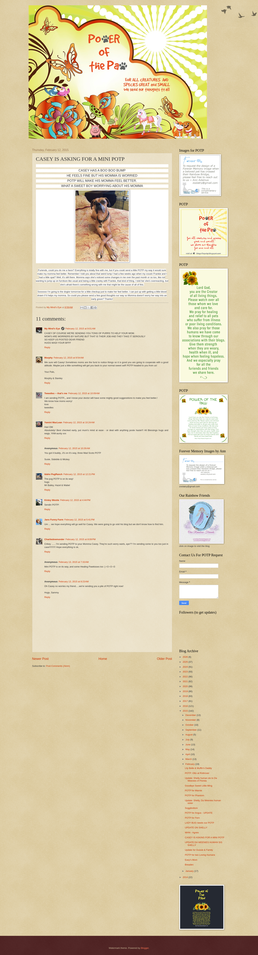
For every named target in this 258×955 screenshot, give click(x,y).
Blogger (145, 948)
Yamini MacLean (53, 422)
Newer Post (40, 659)
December (191, 715)
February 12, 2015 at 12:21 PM (79, 474)
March (188, 759)
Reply (47, 347)
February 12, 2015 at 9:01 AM (80, 328)
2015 (185, 711)
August (189, 734)
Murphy (48, 357)
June (188, 744)
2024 (185, 667)
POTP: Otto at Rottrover (197, 773)
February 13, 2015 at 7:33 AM (74, 562)
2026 (185, 657)
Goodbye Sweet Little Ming (198, 785)
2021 (185, 681)
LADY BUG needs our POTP (199, 822)
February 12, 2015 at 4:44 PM (75, 500)
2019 (185, 691)
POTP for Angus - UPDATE (199, 813)
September (191, 729)
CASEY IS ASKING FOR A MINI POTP (204, 837)
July (187, 739)
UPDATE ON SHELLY (196, 827)
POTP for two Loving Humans (200, 855)
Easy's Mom (191, 860)
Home (103, 659)
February (190, 764)
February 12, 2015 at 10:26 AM (74, 448)
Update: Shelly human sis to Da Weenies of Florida (201, 779)
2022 (185, 676)
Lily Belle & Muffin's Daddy (198, 768)
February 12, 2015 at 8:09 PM (81, 539)
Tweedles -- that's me (55, 393)
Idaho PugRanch (53, 474)
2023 (185, 671)
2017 (185, 701)
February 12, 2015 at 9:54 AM (69, 357)
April (188, 754)
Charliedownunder (54, 539)
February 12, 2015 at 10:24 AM (79, 422)
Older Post (164, 659)
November (191, 720)
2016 (185, 706)
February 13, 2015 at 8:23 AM (74, 581)
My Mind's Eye (52, 328)
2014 (185, 877)
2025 (185, 662)
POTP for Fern (192, 817)
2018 (185, 696)
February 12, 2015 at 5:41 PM (79, 519)
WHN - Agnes (192, 832)
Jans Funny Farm (53, 519)
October (189, 725)
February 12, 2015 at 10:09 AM (84, 393)
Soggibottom (191, 808)
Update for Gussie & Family (199, 850)
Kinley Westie (51, 500)
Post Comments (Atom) (58, 666)
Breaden (189, 864)
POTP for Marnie (193, 790)
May (187, 749)
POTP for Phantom (194, 795)
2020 (185, 686)
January (189, 871)
